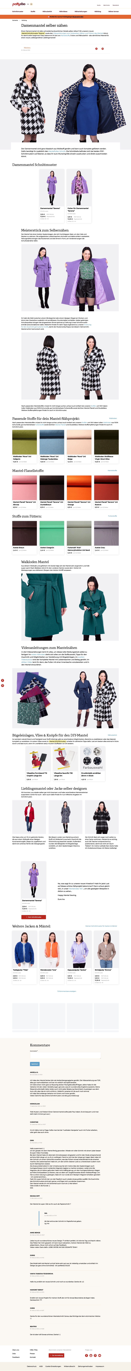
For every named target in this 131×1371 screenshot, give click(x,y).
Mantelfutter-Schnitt (57, 151)
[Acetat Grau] (106, 538)
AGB (40, 1366)
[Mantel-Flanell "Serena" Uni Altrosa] (24, 492)
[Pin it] (2, 685)
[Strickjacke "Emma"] (106, 957)
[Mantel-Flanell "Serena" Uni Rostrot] (106, 492)
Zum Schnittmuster (33, 917)
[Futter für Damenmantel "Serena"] (79, 196)
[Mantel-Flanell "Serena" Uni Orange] (79, 492)
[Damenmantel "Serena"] (52, 196)
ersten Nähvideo (38, 655)
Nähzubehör (47, 11)
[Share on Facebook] (2, 680)
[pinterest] (95, 1355)
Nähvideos (63, 11)
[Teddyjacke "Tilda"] (24, 957)
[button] (98, 4)
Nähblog (98, 11)
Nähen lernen (113, 11)
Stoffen (93, 406)
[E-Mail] (2, 690)
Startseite (15, 20)
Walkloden (114, 418)
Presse (32, 1353)
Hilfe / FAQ (33, 1350)
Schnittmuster (17, 11)
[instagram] (90, 1355)
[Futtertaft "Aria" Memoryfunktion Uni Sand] (79, 538)
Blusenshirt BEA (78, 17)
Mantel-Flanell (60, 425)
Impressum (100, 1366)
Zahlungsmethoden (85, 1366)
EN (28, 4)
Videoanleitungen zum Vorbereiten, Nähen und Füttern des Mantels (78, 33)
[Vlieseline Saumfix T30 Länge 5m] (65, 764)
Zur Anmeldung (56, 1355)
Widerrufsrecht (69, 1366)
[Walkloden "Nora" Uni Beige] (79, 447)
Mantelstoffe (65, 35)
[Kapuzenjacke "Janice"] (79, 957)
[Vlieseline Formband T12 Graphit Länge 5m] (38, 764)
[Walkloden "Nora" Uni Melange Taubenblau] (52, 447)
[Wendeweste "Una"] (52, 957)
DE (31, 4)
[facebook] (86, 1355)
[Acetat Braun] (24, 538)
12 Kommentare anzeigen (65, 991)
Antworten (100, 1072)
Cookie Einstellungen (53, 1366)
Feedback (16, 1357)
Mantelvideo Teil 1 (76, 889)
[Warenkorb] (116, 4)
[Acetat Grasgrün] (52, 538)
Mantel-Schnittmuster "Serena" (33, 33)
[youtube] (99, 1355)
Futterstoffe (39, 425)
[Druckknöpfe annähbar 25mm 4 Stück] (93, 764)
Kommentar (33, 1051)
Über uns (15, 1350)
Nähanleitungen (81, 11)
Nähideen (25, 48)
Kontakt (33, 1357)
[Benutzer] (106, 4)
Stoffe (33, 11)
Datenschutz (31, 1366)
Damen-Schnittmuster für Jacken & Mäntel (102, 926)
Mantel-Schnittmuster (57, 741)
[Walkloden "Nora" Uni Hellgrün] (24, 447)
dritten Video (26, 662)
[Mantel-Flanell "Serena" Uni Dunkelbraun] (52, 492)
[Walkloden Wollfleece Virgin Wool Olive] (106, 447)
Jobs (14, 1353)
